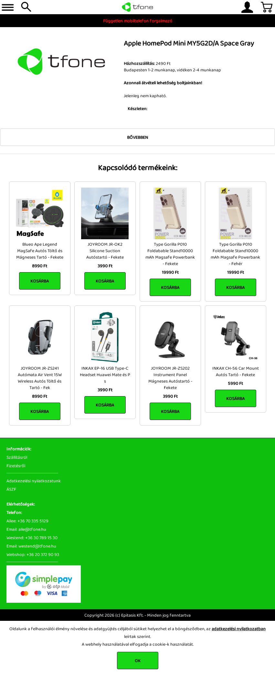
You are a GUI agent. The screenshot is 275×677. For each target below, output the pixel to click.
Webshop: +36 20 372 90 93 (32, 554)
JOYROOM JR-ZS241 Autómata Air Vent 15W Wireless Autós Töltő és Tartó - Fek (40, 378)
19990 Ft (170, 272)
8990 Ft (39, 265)
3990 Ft (105, 265)
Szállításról (16, 457)
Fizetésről (15, 465)
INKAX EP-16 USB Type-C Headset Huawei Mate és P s (105, 374)
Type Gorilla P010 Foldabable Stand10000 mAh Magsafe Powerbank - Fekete (170, 254)
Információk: (18, 449)
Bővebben (137, 137)
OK (138, 660)
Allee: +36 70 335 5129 (27, 521)
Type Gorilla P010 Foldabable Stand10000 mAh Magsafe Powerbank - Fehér (235, 254)
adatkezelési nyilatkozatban (239, 628)
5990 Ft (235, 383)
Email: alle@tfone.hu (26, 529)
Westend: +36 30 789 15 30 (32, 537)
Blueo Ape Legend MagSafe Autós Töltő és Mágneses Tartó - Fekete (39, 250)
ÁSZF (11, 489)
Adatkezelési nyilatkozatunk (33, 480)
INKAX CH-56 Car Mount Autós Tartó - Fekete (235, 371)
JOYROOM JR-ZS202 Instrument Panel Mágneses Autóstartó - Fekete (170, 378)
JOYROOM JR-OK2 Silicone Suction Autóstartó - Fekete (105, 250)
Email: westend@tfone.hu (31, 546)
